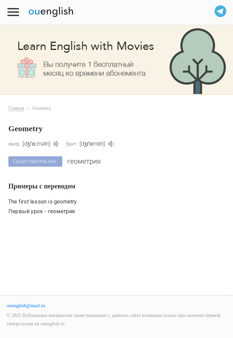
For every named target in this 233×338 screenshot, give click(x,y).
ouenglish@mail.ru (26, 305)
